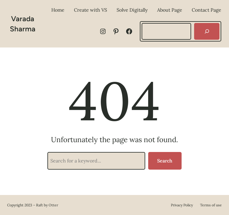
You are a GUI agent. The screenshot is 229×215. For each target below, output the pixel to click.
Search (164, 161)
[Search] (206, 31)
